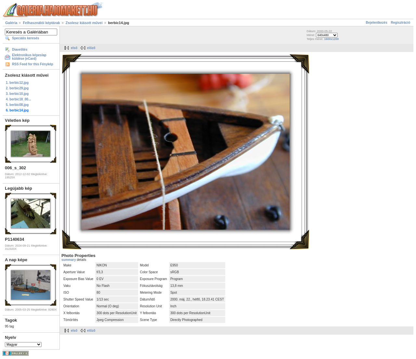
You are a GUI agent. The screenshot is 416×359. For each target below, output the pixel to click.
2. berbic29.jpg (17, 88)
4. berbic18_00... (18, 99)
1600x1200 (331, 39)
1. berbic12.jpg (17, 82)
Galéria (11, 23)
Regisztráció (400, 22)
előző (91, 48)
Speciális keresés (25, 38)
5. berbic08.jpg (17, 105)
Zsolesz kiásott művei (84, 23)
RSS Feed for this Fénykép (32, 64)
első (74, 48)
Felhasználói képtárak (41, 23)
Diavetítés (19, 49)
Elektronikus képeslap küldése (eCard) (29, 56)
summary (69, 260)
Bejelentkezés (376, 22)
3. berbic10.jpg (17, 94)
